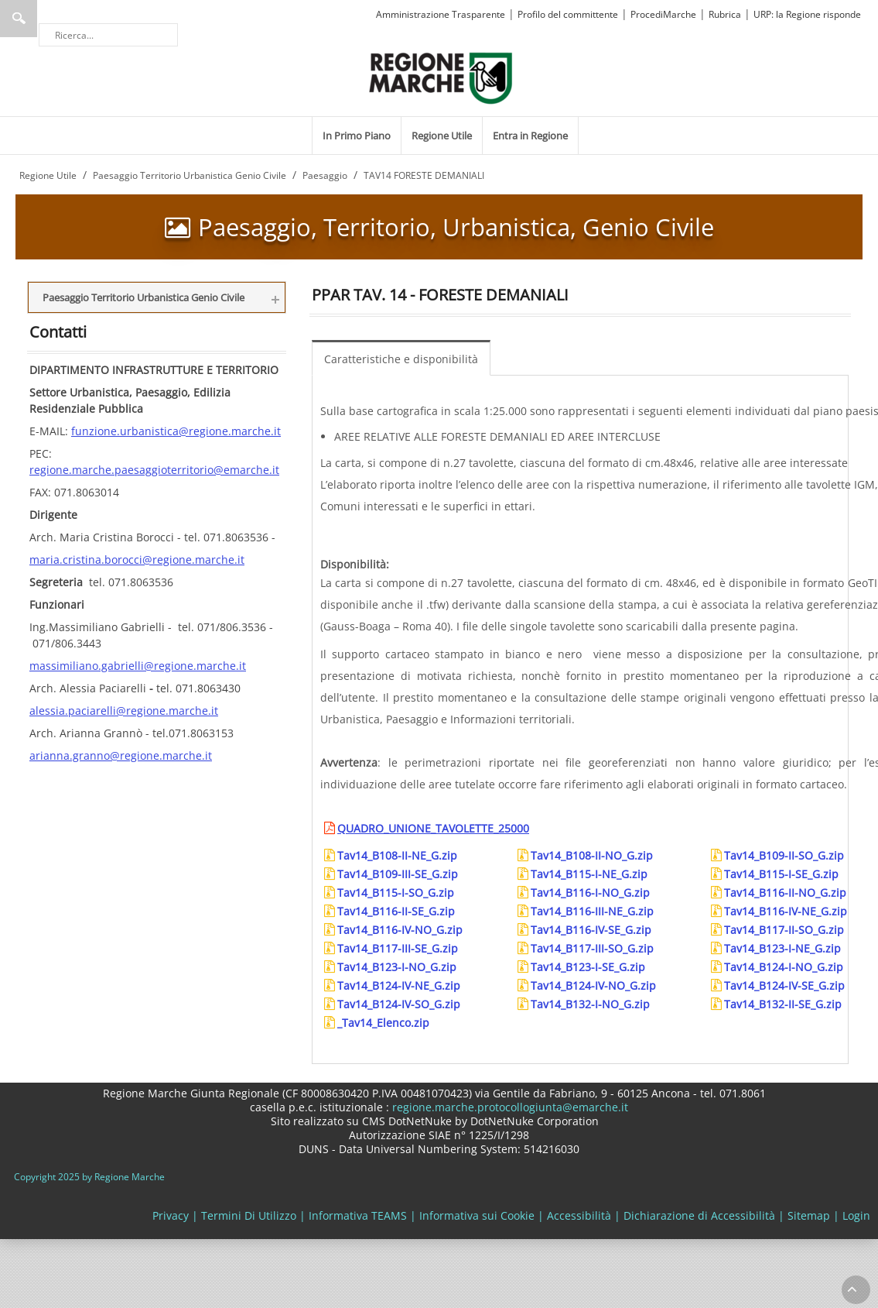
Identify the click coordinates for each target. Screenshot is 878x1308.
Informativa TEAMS (358, 1215)
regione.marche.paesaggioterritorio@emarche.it (154, 469)
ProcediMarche (663, 14)
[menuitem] (356, 135)
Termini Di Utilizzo (248, 1215)
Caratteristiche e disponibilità (401, 359)
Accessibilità (579, 1215)
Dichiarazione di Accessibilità (699, 1215)
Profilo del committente (568, 14)
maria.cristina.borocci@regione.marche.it (136, 559)
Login (856, 1215)
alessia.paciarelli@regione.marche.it (123, 710)
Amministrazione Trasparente (440, 14)
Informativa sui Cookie (477, 1215)
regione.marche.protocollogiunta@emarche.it (508, 1107)
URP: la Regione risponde (807, 14)
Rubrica (725, 14)
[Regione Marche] (441, 77)
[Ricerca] (108, 34)
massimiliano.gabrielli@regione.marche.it (137, 665)
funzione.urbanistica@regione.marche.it (176, 431)
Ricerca (18, 18)
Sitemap (808, 1215)
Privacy (170, 1215)
